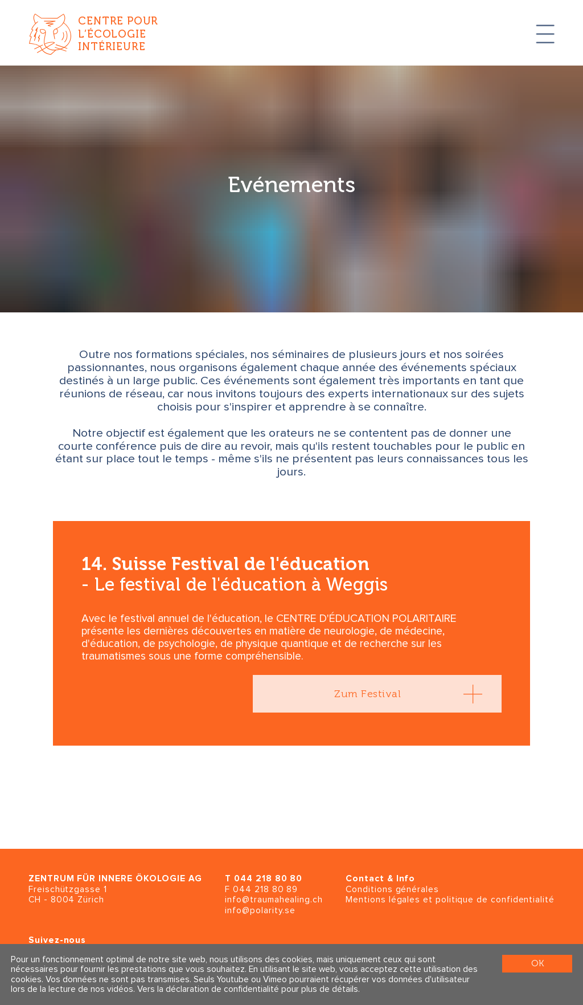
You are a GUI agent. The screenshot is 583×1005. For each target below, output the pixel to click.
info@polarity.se (260, 910)
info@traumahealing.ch (274, 900)
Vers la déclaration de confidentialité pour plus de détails (247, 989)
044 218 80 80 (268, 878)
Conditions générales (392, 889)
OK (537, 963)
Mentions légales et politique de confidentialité (450, 900)
